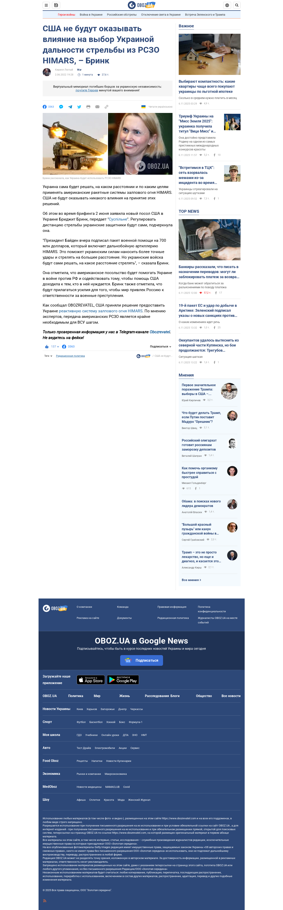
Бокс (122, 722)
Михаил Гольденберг (194, 483)
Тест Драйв (84, 748)
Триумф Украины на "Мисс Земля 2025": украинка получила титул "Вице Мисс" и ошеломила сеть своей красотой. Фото (199, 124)
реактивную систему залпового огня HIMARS (100, 311)
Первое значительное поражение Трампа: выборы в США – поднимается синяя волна (199, 389)
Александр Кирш (192, 567)
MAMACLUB (112, 786)
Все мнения (190, 580)
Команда (122, 606)
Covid (126, 786)
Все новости (231, 696)
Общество (204, 696)
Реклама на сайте (88, 617)
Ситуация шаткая (191, 356)
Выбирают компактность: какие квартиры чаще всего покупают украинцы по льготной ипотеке (207, 86)
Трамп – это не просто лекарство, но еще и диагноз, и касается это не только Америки (200, 557)
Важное (186, 25)
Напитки (97, 760)
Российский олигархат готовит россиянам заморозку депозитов (199, 444)
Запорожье (108, 709)
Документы (124, 617)
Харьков (92, 709)
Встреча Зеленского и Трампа (205, 14)
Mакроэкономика (116, 773)
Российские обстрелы (122, 14)
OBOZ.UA (224, 825)
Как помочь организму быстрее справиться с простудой (199, 472)
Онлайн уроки (110, 735)
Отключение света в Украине (161, 14)
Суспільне (118, 219)
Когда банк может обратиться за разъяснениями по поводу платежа (203, 285)
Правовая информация (171, 606)
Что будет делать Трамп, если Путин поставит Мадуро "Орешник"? (201, 417)
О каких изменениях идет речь (199, 322)
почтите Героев (87, 90)
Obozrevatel (160, 332)
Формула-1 (135, 722)
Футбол (81, 722)
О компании (84, 606)
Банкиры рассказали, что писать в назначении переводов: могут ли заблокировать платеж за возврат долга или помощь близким (208, 272)
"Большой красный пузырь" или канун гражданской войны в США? (199, 529)
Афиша (81, 799)
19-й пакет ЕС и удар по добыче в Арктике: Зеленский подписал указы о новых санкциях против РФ (208, 310)
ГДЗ (79, 735)
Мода (121, 799)
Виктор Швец (189, 428)
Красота (109, 799)
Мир (97, 696)
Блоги (175, 696)
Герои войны (66, 14)
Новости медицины (89, 786)
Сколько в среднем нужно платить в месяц (208, 98)
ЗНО (134, 735)
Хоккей (110, 722)
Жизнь (124, 696)
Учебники (91, 735)
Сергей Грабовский (193, 539)
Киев (80, 709)
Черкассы (136, 709)
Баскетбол (96, 722)
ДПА (125, 735)
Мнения (186, 375)
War (79, 69)
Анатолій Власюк (192, 512)
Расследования (157, 696)
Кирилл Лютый (64, 69)
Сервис (135, 748)
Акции (123, 748)
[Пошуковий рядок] (236, 5)
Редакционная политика (70, 355)
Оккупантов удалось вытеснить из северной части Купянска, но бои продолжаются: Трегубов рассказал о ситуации (209, 345)
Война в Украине (91, 14)
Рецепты (82, 760)
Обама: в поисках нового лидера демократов (201, 503)
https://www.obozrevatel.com (179, 818)
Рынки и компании (89, 773)
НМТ (144, 735)
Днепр (122, 709)
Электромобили (105, 748)
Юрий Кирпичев (191, 400)
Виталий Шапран (192, 455)
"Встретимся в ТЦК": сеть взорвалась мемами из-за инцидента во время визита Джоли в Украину (196, 175)
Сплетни (94, 799)
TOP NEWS (189, 211)
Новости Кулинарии (118, 760)
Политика (75, 696)
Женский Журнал (139, 799)
